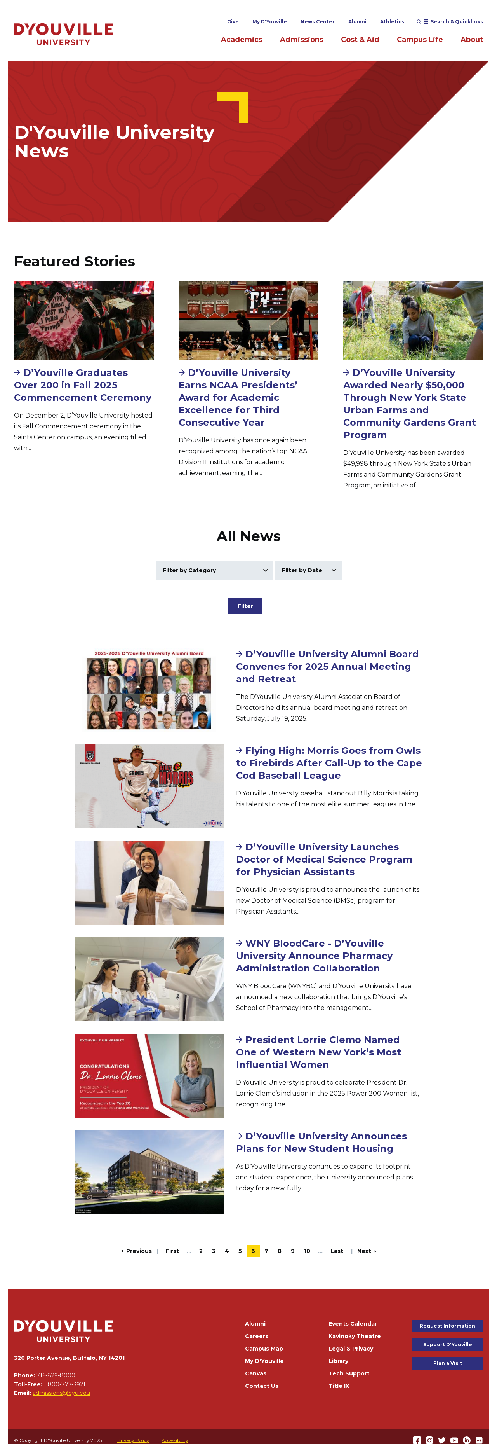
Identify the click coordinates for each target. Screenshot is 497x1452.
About (472, 39)
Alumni (357, 21)
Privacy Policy (133, 1440)
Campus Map (264, 1348)
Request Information (447, 1326)
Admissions (301, 39)
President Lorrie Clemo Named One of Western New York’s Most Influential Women (318, 1052)
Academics (241, 39)
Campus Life (420, 39)
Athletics (392, 21)
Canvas (255, 1373)
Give (233, 21)
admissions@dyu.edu (61, 1392)
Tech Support (349, 1373)
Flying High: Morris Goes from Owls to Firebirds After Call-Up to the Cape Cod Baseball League (329, 763)
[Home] (63, 34)
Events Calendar (352, 1323)
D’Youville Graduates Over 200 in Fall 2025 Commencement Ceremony (82, 385)
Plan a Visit (447, 1363)
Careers (256, 1336)
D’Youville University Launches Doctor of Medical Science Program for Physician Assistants (324, 859)
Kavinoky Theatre (354, 1336)
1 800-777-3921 (64, 1384)
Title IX (338, 1385)
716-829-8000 (55, 1375)
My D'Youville (269, 21)
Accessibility (175, 1440)
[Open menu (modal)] (450, 22)
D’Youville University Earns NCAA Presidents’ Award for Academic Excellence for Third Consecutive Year (238, 397)
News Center (318, 21)
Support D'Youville (447, 1344)
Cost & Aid (360, 39)
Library (338, 1361)
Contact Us (261, 1385)
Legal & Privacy (350, 1348)
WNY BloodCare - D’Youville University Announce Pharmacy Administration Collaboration (314, 956)
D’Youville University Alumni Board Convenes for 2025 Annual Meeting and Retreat (327, 666)
